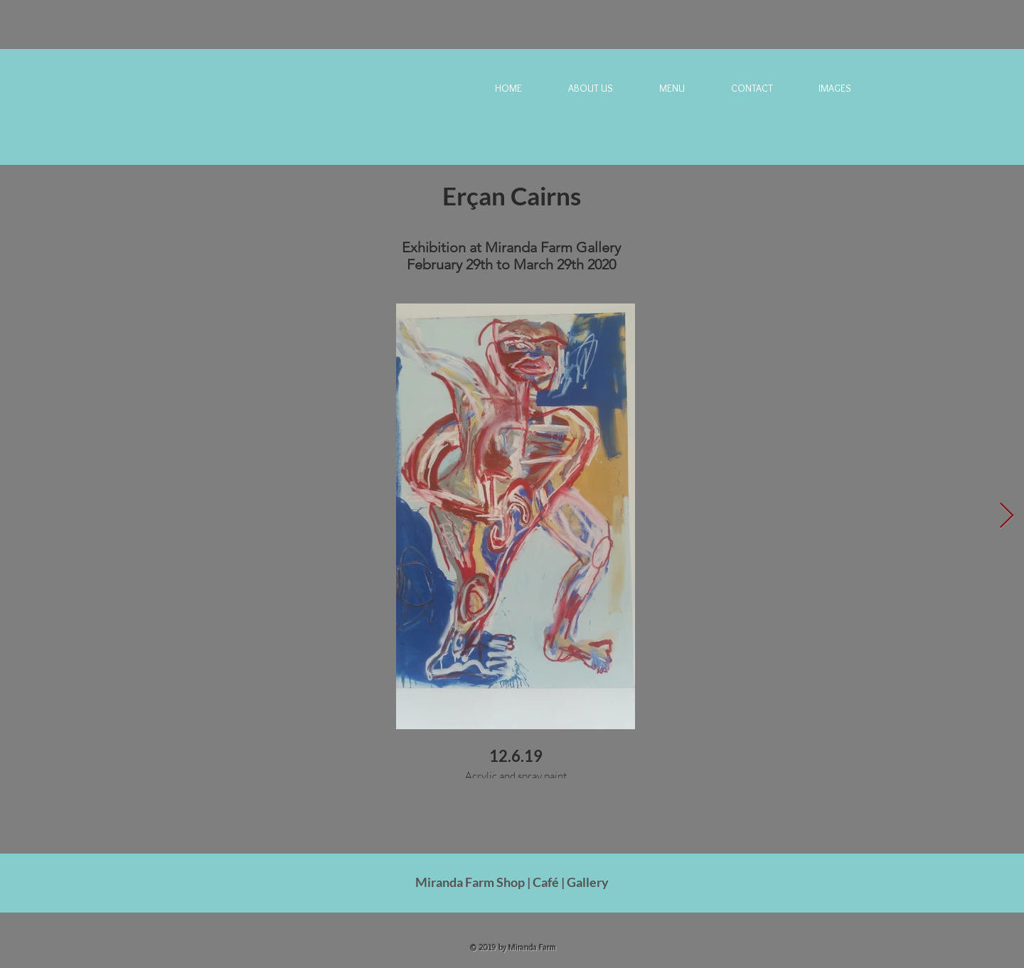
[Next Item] (1006, 516)
